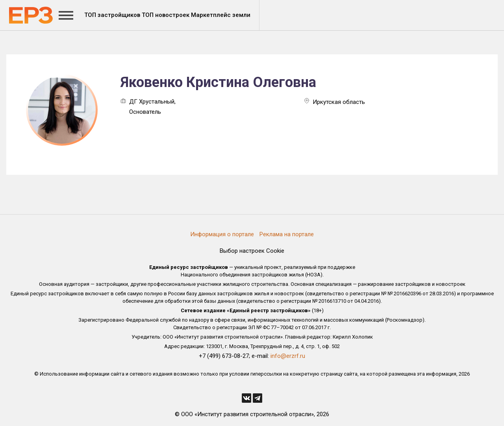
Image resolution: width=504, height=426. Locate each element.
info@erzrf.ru (288, 355)
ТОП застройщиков (112, 15)
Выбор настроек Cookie (252, 250)
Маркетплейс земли (220, 15)
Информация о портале (222, 234)
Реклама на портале (286, 234)
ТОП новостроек (165, 15)
